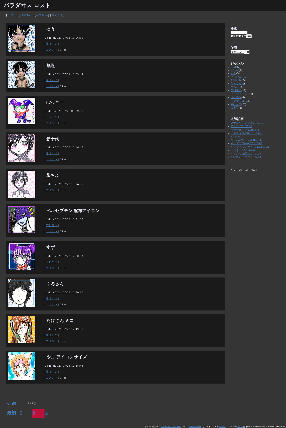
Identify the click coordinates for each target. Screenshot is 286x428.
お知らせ (236, 80)
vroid (233, 73)
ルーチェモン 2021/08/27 (245, 129)
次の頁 (11, 404)
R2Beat (235, 70)
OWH (234, 67)
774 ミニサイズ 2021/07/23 (246, 139)
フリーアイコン (240, 93)
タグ (242, 36)
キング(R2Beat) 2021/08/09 (246, 143)
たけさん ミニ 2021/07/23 (246, 157)
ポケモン (236, 97)
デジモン (52, 117)
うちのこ (52, 262)
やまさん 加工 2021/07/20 (246, 153)
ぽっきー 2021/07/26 (243, 150)
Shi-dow (222, 427)
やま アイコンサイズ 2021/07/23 (250, 146)
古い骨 (240, 427)
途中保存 (42, 15)
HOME (12, 15)
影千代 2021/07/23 (241, 126)
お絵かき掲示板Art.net (171, 427)
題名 (234, 36)
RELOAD (26, 15)
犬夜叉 (235, 107)
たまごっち (237, 83)
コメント (52, 49)
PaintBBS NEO (195, 427)
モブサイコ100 (239, 100)
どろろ (235, 86)
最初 (11, 413)
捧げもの (52, 43)
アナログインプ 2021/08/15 (247, 122)
